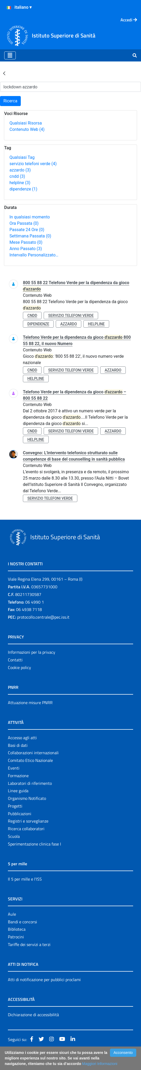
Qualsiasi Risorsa (25, 123)
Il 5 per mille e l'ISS (25, 879)
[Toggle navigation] (10, 55)
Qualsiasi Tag (21, 157)
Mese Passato (25, 242)
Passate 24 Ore (26, 229)
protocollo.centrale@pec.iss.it (43, 617)
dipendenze (23, 189)
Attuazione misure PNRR (30, 702)
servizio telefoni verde (33, 163)
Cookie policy (19, 667)
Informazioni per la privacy (31, 652)
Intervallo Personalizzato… (33, 254)
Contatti (15, 660)
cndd (17, 176)
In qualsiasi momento (29, 216)
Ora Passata (24, 223)
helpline (19, 182)
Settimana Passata (30, 235)
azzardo (20, 170)
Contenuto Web (26, 129)
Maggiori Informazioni (99, 1064)
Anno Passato (25, 248)
